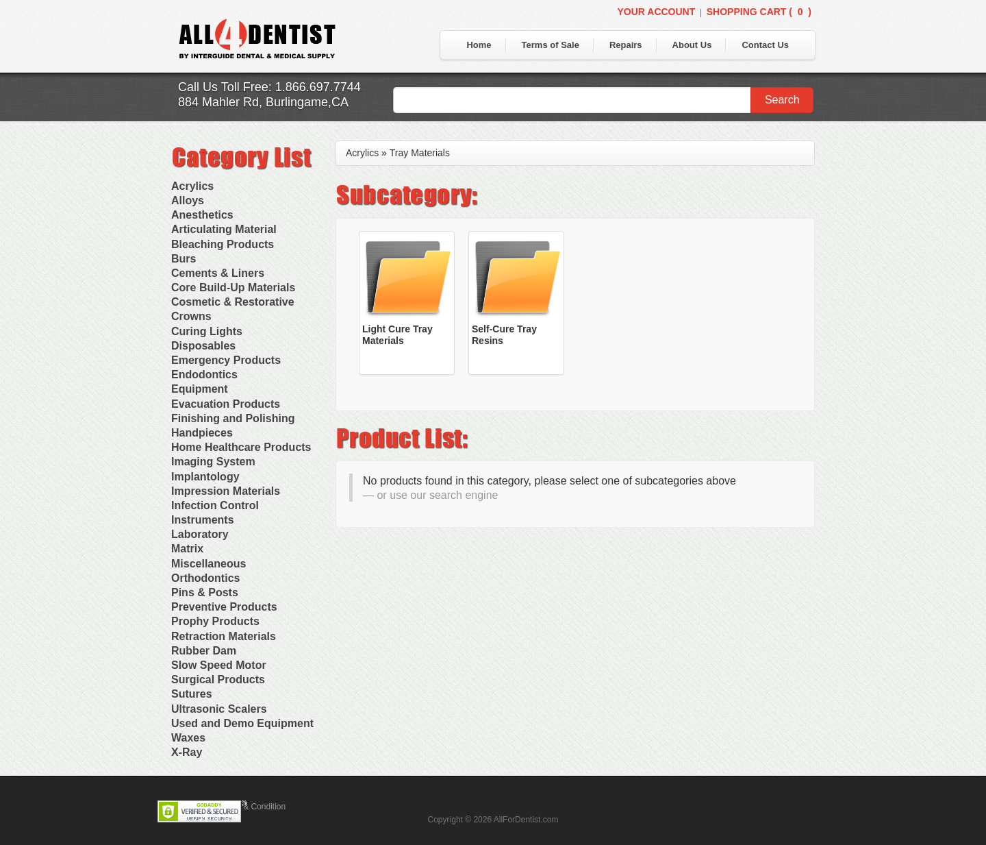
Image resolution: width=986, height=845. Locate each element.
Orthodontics (205, 578)
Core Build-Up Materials (233, 287)
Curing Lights (206, 331)
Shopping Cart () (759, 11)
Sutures (191, 694)
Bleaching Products (222, 244)
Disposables (203, 346)
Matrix (187, 548)
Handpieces (202, 433)
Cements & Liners (217, 273)
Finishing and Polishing (232, 418)
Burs (183, 259)
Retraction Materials (223, 636)
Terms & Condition (252, 806)
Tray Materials (420, 152)
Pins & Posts (204, 592)
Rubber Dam (203, 651)
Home (478, 45)
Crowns (191, 316)
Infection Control (215, 505)
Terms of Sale (550, 45)
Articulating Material (224, 229)
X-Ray (186, 752)
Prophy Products (215, 621)
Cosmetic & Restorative (232, 302)
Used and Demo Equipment (242, 723)
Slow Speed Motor (218, 665)
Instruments (202, 520)
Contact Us (765, 45)
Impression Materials (225, 491)
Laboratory (200, 534)
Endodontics (204, 374)
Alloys (187, 200)
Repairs (625, 45)
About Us (692, 45)
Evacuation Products (225, 404)
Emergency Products (226, 360)
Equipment (199, 389)
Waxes (188, 738)
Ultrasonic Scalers (219, 709)
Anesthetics (202, 215)
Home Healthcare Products (241, 447)
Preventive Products (224, 607)
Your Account (656, 11)
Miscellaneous (208, 564)
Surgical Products (218, 679)
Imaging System (213, 461)
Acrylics (192, 186)
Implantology (205, 476)
